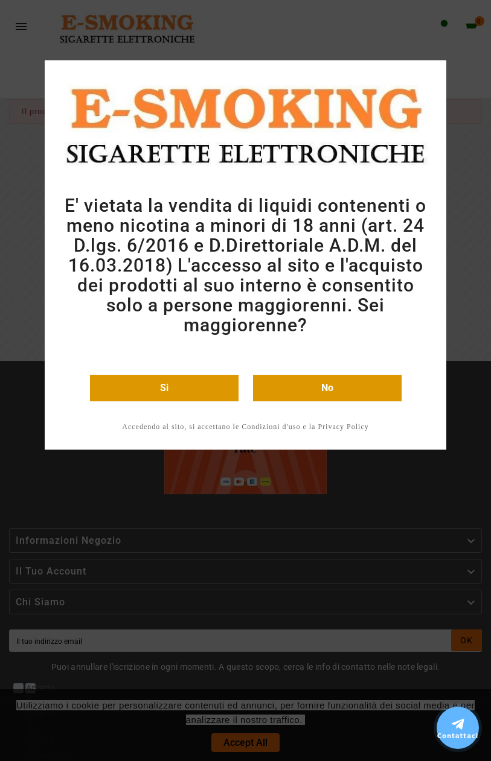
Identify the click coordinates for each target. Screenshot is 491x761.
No (327, 387)
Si (164, 387)
